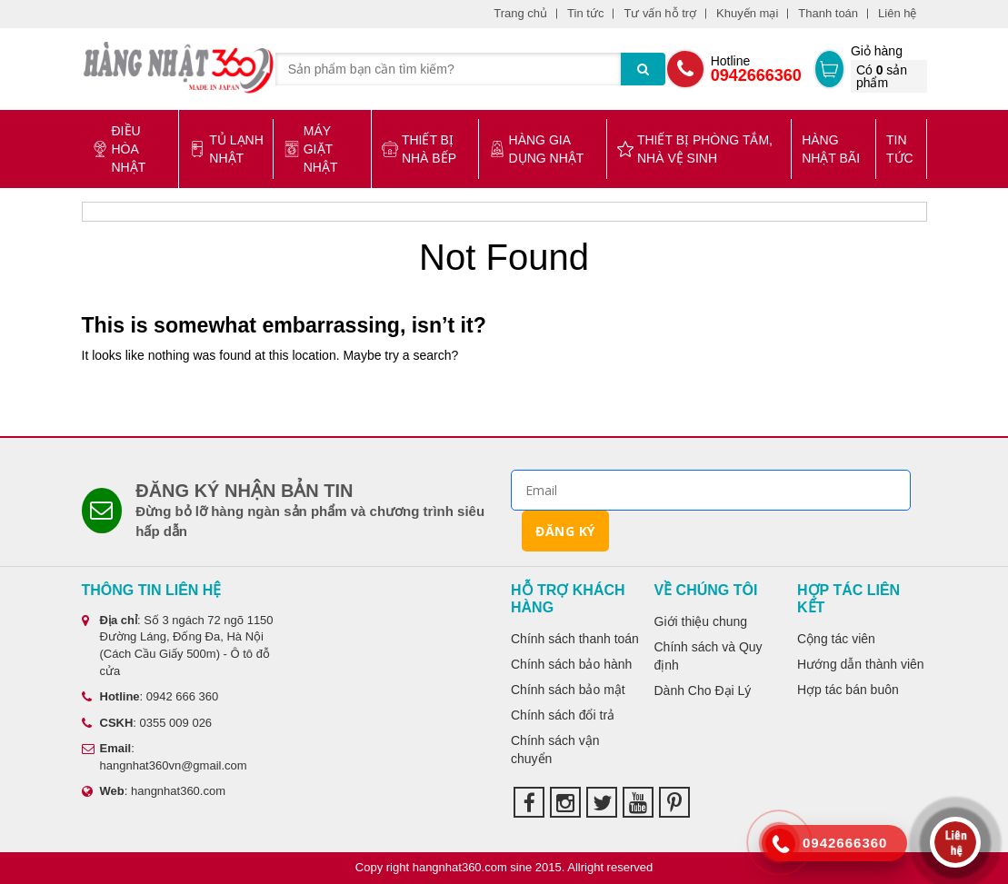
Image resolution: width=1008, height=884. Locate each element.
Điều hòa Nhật (119, 149)
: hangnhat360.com (154, 791)
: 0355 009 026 (147, 723)
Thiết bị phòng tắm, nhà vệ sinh (695, 149)
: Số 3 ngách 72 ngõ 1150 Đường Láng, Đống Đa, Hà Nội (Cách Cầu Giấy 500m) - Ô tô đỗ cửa (178, 645)
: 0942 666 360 (150, 696)
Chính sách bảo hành (571, 664)
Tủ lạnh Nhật (226, 149)
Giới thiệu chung (701, 621)
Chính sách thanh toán (575, 638)
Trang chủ (520, 13)
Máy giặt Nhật (311, 149)
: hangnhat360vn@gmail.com (164, 756)
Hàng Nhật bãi (831, 149)
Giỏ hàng (889, 69)
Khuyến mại (747, 13)
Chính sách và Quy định (708, 656)
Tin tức (585, 13)
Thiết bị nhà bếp (419, 149)
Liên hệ (897, 13)
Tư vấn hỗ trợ (660, 13)
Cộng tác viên (836, 638)
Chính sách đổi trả (562, 715)
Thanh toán (828, 13)
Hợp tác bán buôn (848, 689)
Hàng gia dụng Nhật (536, 149)
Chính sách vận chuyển (555, 749)
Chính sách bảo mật (568, 689)
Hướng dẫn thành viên (860, 664)
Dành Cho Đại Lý (703, 690)
